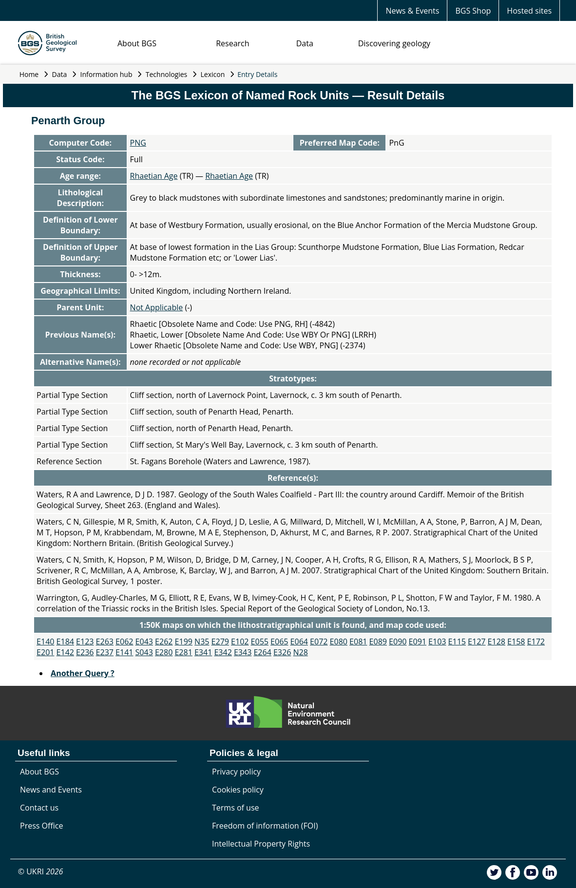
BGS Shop (473, 10)
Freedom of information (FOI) (265, 825)
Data (304, 43)
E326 (282, 652)
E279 (220, 641)
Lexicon (213, 74)
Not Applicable (156, 307)
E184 (65, 641)
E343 (242, 652)
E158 (516, 641)
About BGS (136, 43)
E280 (164, 652)
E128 (496, 641)
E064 (299, 641)
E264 (262, 652)
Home (29, 74)
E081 (358, 641)
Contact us (39, 807)
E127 (476, 641)
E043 (144, 641)
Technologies (167, 74)
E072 (318, 641)
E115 (457, 641)
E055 (260, 641)
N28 (300, 652)
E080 (338, 641)
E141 (124, 652)
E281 (183, 652)
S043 (144, 652)
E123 (85, 641)
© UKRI (40, 871)
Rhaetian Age (154, 175)
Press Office (41, 825)
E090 (397, 641)
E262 (164, 641)
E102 (240, 641)
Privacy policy (236, 771)
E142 (65, 652)
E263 (105, 641)
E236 (85, 652)
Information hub (106, 74)
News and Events (51, 789)
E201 (45, 652)
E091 (417, 641)
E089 (378, 641)
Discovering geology (394, 43)
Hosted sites (529, 10)
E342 (222, 652)
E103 (437, 641)
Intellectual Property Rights (261, 843)
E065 (279, 641)
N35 (201, 641)
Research (232, 43)
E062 (124, 641)
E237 (105, 652)
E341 (203, 652)
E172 (536, 641)
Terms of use (235, 807)
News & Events (412, 10)
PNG (138, 142)
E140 (45, 641)
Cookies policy (238, 789)
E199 (183, 641)
